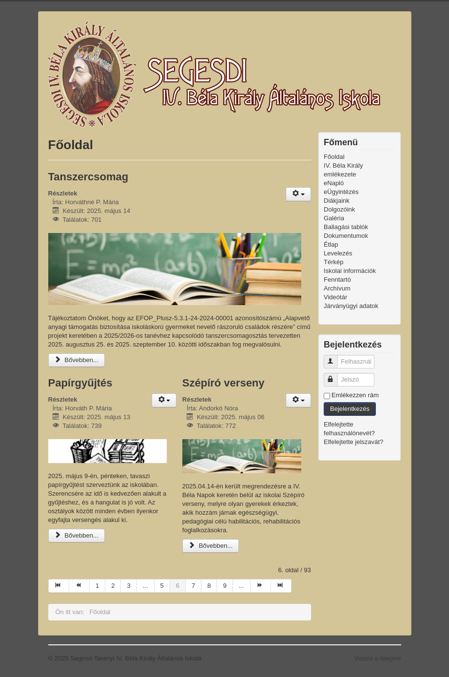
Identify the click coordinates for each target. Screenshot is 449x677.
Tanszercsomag (88, 177)
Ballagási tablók (346, 227)
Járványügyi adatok (351, 305)
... (145, 585)
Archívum (337, 288)
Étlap (331, 244)
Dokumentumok (346, 235)
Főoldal (334, 156)
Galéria (334, 218)
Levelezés (338, 253)
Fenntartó (337, 279)
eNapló (334, 183)
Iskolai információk (350, 270)
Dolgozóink (339, 209)
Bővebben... (76, 360)
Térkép (333, 262)
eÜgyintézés (341, 191)
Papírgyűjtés (80, 383)
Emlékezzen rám (355, 395)
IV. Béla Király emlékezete (343, 170)
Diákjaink (337, 200)
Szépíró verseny (223, 383)
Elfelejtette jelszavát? (353, 441)
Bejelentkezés (350, 408)
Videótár (335, 297)
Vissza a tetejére (377, 658)
